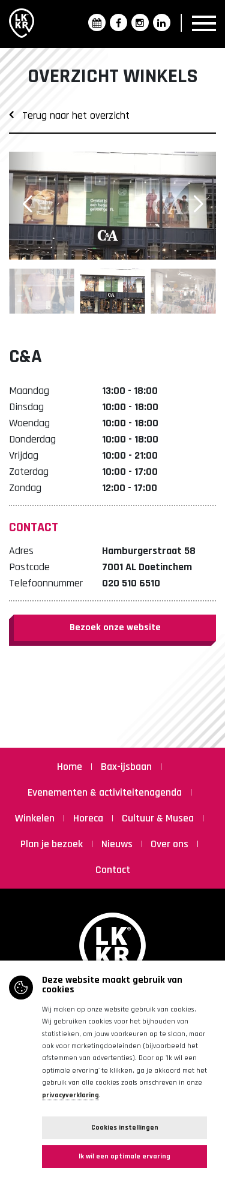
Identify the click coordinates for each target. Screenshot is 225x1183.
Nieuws (118, 844)
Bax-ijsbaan (127, 766)
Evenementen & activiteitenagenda (106, 792)
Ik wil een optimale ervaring (124, 1156)
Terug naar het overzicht (69, 115)
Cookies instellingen (124, 1127)
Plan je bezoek (52, 844)
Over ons (171, 844)
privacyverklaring (70, 1095)
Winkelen (36, 818)
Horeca (89, 818)
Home (71, 766)
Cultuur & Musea (159, 818)
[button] (198, 204)
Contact (112, 870)
